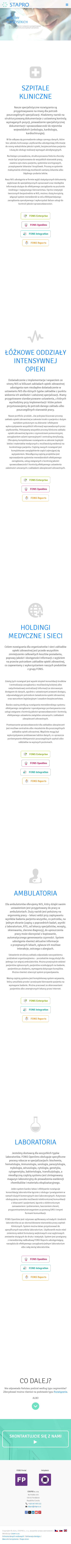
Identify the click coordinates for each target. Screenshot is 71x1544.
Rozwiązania (60, 1391)
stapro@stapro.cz (34, 1506)
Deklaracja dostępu (33, 1536)
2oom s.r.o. (15, 1533)
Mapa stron (24, 1539)
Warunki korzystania (10, 1539)
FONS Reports (38, 242)
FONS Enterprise (38, 215)
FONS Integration (38, 233)
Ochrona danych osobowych (13, 1536)
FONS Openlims (38, 224)
